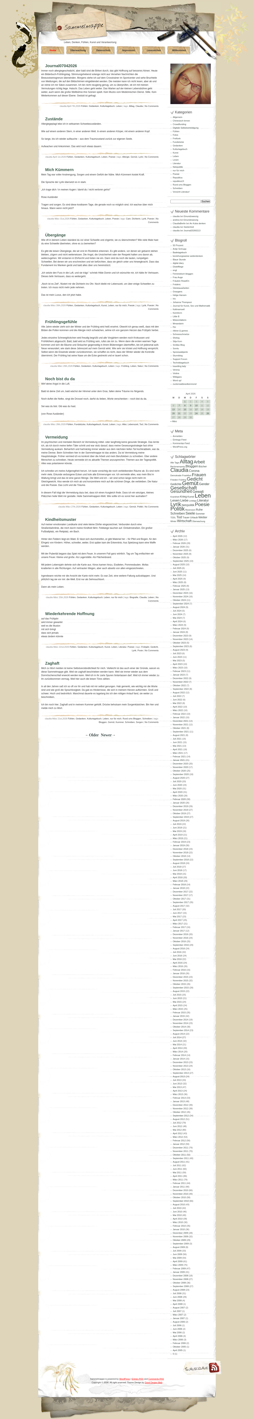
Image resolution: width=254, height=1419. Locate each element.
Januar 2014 (179, 1059)
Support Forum (180, 359)
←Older (92, 735)
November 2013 (180, 1066)
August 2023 (179, 650)
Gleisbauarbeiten (181, 288)
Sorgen (139, 722)
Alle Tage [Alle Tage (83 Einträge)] (174, 462)
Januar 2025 (179, 589)
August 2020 (179, 778)
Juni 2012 (177, 1126)
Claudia (139, 106)
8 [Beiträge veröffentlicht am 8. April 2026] (184, 405)
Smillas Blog (179, 345)
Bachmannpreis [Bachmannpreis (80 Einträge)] (177, 466)
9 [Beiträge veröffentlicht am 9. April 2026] (190, 405)
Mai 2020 (177, 788)
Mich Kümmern (59, 169)
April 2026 (178, 536)
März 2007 (178, 1315)
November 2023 (180, 639)
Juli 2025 (177, 568)
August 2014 (179, 1034)
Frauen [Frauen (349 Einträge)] (199, 474)
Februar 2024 (179, 628)
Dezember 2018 (180, 849)
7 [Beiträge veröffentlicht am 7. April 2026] (179, 405)
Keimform (177, 313)
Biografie (134, 597)
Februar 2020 (179, 799)
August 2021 (179, 735)
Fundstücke (79, 424)
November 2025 (180, 554)
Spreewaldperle (180, 352)
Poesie (112, 157)
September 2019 (181, 817)
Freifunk (177, 138)
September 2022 (181, 689)
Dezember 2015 (180, 977)
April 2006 (178, 1336)
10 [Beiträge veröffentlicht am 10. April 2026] (196, 405)
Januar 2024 (179, 632)
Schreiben (147, 718)
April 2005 (178, 1350)
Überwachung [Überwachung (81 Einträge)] (198, 521)
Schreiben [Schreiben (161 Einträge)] (177, 513)
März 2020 (178, 795)
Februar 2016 (179, 970)
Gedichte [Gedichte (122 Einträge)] (175, 484)
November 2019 (180, 810)
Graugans (177, 291)
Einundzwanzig (191, 216)
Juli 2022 (177, 696)
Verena (176, 370)
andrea (176, 220)
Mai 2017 (177, 916)
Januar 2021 (179, 760)
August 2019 (179, 820)
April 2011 (178, 1176)
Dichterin (136, 218)
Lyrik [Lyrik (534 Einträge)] (175, 504)
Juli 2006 (177, 1325)
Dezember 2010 (180, 1190)
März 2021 (178, 753)
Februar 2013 (179, 1098)
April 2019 (178, 835)
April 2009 (178, 1261)
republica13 (178, 181)
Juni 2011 (177, 1169)
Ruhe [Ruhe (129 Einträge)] (199, 509)
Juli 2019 (177, 824)
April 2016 (178, 963)
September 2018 (181, 859)
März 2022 (178, 710)
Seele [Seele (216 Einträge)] (190, 513)
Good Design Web (153, 1382)
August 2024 (179, 607)
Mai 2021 (177, 746)
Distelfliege (178, 266)
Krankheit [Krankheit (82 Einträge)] (174, 497)
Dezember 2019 (180, 806)
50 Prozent (178, 245)
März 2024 (178, 625)
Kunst (104, 305)
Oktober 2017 (179, 899)
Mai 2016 (177, 959)
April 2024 (178, 621)
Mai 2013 (177, 1087)
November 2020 (180, 767)
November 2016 (180, 938)
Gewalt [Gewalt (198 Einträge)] (198, 492)
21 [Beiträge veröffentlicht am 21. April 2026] (179, 413)
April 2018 (178, 877)
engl (175, 270)
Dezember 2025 (180, 550)
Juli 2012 (177, 1123)
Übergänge (55, 235)
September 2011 (181, 1158)
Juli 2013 (177, 1080)
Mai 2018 (177, 874)
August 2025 (179, 564)
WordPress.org (180, 447)
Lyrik (140, 157)
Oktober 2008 (179, 1283)
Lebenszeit (133, 424)
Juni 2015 (177, 998)
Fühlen (84, 106)
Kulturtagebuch (107, 106)
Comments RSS (156, 1379)
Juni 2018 (177, 870)
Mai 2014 (177, 1044)
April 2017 (178, 920)
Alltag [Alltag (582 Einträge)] (186, 462)
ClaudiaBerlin (179, 223)
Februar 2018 (179, 884)
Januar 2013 (179, 1101)
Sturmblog (178, 355)
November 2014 (180, 1023)
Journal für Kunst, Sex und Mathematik (191, 306)
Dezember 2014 (180, 1019)
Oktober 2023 (179, 643)
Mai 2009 (177, 1258)
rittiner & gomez (180, 330)
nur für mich (121, 305)
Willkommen (179, 50)
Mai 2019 (177, 831)
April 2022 (178, 707)
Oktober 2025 (179, 557)
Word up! (177, 380)
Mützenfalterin (179, 320)
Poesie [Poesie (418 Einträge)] (202, 504)
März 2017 (178, 923)
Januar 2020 (179, 803)
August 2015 (179, 991)
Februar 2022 (179, 714)
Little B (176, 316)
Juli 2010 (177, 1208)
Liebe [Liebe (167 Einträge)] (184, 500)
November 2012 (180, 1108)
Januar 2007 (179, 1318)
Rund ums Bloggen (132, 718)
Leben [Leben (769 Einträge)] (203, 495)
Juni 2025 (177, 571)
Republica (177, 177)
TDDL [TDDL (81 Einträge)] (173, 517)
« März (173, 421)
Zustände (54, 119)
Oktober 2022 (179, 685)
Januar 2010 (179, 1229)
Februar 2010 (179, 1226)
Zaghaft (52, 663)
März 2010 (178, 1222)
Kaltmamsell (179, 309)
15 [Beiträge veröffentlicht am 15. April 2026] (185, 409)
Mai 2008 (177, 1300)
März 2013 (178, 1094)
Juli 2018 (177, 867)
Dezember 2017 (180, 891)
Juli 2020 (177, 781)
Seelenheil (189, 227)
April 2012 (178, 1133)
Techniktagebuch (181, 362)
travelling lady (179, 366)
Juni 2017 (177, 913)
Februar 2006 (179, 1343)
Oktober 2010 (179, 1197)
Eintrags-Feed (179, 439)
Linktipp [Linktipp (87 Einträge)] (193, 501)
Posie (140, 650)
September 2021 (181, 731)
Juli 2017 (177, 909)
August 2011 (179, 1162)
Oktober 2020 (179, 771)
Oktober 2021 (179, 728)
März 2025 (178, 582)
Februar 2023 (179, 671)
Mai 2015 (177, 1002)
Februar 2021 (179, 756)
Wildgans (177, 377)
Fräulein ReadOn (181, 281)
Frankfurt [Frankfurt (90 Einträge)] (186, 475)
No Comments (152, 106)
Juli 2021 (177, 739)
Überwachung (78, 50)
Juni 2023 (177, 657)
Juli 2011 (177, 1165)
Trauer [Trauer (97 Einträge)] (185, 517)
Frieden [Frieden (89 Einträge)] (174, 480)
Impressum (128, 50)
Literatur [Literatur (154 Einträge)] (203, 500)
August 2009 (179, 1247)
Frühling (125, 366)
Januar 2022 (179, 717)
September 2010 (181, 1201)
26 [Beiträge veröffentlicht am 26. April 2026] (207, 413)
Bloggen (103, 722)
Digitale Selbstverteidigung (185, 128)
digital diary (178, 263)
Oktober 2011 (179, 1155)
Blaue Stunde (179, 259)
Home (52, 50)
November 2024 (180, 596)
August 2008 (179, 1290)
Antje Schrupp (179, 249)
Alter (124, 424)
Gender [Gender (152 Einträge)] (204, 484)
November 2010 (180, 1194)
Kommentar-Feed (181, 443)
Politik (140, 506)
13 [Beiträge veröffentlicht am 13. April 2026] (173, 409)
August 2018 (179, 863)
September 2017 (181, 902)
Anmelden (178, 436)
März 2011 (178, 1179)
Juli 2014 (177, 1037)
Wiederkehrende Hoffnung (69, 614)
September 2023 (181, 646)
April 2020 (178, 792)
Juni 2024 (177, 614)
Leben (119, 106)
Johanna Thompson (182, 302)
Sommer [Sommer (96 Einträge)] (200, 513)
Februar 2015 (179, 1012)
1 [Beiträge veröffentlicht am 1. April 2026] (184, 401)
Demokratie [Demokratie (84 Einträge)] (175, 475)
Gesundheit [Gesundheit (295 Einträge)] (181, 491)
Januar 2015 (179, 1016)
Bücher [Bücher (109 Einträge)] (203, 466)
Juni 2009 (177, 1254)
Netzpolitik (178, 167)
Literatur (122, 647)
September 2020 (181, 774)
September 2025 (181, 561)
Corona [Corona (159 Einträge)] (194, 470)
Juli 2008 (177, 1293)
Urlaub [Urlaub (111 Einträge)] (194, 517)
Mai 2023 (177, 660)
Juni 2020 (177, 785)
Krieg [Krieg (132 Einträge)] (183, 496)
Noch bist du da (60, 379)
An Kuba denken (198, 223)
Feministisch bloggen (183, 274)
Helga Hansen (180, 295)
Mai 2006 (177, 1332)
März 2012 (178, 1137)
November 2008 (180, 1279)
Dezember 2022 (180, 678)
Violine (176, 373)
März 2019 (178, 838)
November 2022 (180, 682)
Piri (174, 327)
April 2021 (178, 749)
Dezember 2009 (180, 1233)
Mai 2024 (177, 618)
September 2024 (181, 603)
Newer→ (108, 735)
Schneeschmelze (181, 334)
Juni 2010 (177, 1211)
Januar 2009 (179, 1272)
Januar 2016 (179, 973)
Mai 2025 (177, 575)
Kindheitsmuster (60, 519)
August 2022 (179, 692)
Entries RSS (138, 1379)
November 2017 (180, 895)
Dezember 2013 (180, 1062)
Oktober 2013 (179, 1069)
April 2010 (178, 1219)
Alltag (131, 106)
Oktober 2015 (179, 984)
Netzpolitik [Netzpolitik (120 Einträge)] (188, 505)
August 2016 (179, 948)
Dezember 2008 (180, 1275)
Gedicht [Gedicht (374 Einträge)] (195, 479)
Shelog (176, 338)
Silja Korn (177, 341)
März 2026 (178, 539)
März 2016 (178, 966)
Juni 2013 (177, 1083)
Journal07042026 (61, 66)
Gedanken (94, 106)
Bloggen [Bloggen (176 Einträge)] (192, 466)
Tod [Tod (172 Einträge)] (179, 517)
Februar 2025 (179, 586)
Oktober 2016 (179, 941)
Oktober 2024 (179, 600)
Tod (141, 424)
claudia (176, 216)
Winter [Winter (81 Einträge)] (173, 521)
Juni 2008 (177, 1297)
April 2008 (178, 1304)
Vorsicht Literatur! (181, 192)
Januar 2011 (179, 1187)
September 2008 (181, 1286)
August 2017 (179, 906)
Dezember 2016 (180, 934)
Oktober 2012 (179, 1112)
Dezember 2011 (180, 1147)
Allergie (126, 157)
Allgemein (177, 117)
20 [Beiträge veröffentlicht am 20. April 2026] (173, 413)
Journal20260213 (192, 230)
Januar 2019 (179, 845)
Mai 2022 (177, 703)
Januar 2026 (179, 547)
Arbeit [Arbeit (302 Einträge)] (199, 462)
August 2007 (179, 1307)
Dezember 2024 (180, 593)
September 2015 (181, 987)
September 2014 (181, 1030)
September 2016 (181, 945)
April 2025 (178, 579)
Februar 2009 (179, 1268)
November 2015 (180, 980)
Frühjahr (145, 647)
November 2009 (180, 1236)
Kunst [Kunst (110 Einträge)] (190, 496)
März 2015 (178, 1009)
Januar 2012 (179, 1144)
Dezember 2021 (180, 721)
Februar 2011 (179, 1183)
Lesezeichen (154, 50)
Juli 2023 (177, 653)
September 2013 (181, 1073)
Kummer (120, 722)
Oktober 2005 (179, 1347)
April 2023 (178, 664)
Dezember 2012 (180, 1105)
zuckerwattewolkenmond (184, 384)
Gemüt (134, 157)
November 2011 (180, 1151)
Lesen (176, 160)
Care (128, 218)
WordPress (124, 1379)
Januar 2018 (179, 888)
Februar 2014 (179, 1055)
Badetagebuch (180, 252)
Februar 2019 (179, 842)
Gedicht (154, 647)
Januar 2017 (179, 931)
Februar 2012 (179, 1140)
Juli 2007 (177, 1311)
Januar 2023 (179, 675)
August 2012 (179, 1119)
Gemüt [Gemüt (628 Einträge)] (190, 483)
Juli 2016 (177, 952)
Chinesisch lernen (181, 121)
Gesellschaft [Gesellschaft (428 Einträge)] (183, 487)
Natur (140, 366)
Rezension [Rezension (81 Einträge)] (190, 510)
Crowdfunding (179, 124)
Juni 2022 (177, 699)
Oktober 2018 (179, 856)
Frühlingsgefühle (61, 322)
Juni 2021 (177, 742)
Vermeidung (56, 437)
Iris (174, 298)
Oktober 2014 (179, 1027)
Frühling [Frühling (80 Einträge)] (182, 480)
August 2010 (179, 1204)
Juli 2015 (177, 995)
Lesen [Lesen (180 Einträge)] (175, 500)
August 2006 (179, 1322)
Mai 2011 (177, 1172)
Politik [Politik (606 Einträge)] (177, 509)
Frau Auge (178, 277)
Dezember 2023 (180, 635)
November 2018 (180, 852)
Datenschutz (103, 50)
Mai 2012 (177, 1130)
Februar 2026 (179, 543)
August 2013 (179, 1076)
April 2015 (178, 1005)
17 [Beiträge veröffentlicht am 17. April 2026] (196, 409)
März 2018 (178, 881)
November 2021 (180, 724)
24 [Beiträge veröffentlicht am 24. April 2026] (196, 413)
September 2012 (181, 1115)
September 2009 (181, 1243)
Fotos (175, 135)
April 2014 (178, 1048)
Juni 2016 (177, 955)
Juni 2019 (177, 827)
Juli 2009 (177, 1251)
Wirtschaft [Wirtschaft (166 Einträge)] (184, 521)
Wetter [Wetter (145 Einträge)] (202, 517)
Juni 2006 (177, 1329)
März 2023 (178, 667)
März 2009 (178, 1265)
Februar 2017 (179, 927)
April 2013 (178, 1091)
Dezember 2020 (180, 763)
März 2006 (178, 1339)
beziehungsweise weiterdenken (188, 256)
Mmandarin (178, 323)
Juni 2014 (177, 1041)
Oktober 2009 (179, 1240)
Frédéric (177, 284)
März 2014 (178, 1051)
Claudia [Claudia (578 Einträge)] (179, 470)
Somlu (176, 348)
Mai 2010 (177, 1215)
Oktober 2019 (179, 813)
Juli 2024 (177, 611)
